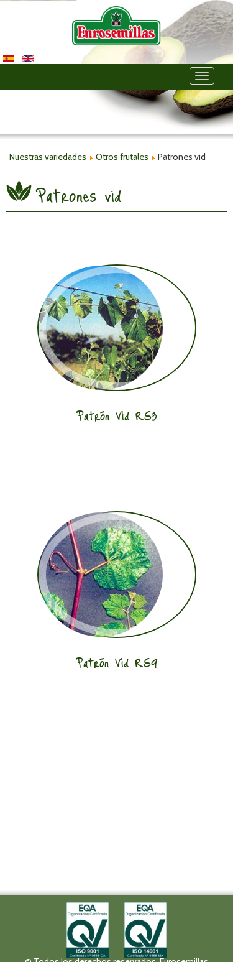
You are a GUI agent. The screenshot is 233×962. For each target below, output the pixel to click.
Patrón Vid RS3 (116, 415)
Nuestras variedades (47, 156)
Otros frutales (122, 156)
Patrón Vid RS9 (117, 662)
